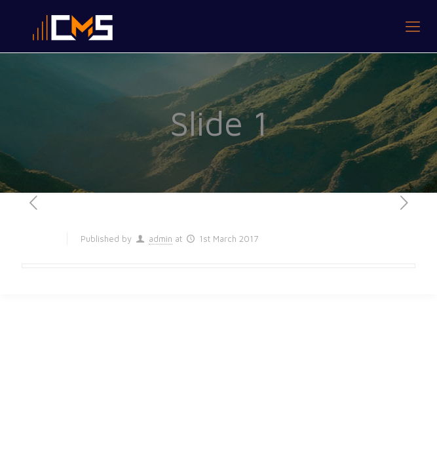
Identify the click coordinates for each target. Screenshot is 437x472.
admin (160, 238)
